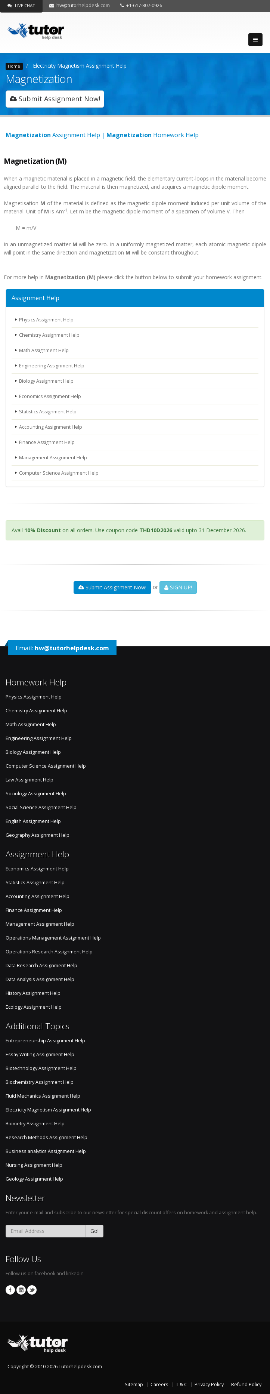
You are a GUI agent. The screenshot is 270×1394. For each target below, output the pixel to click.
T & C (181, 1384)
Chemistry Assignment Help (50, 335)
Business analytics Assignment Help (46, 1151)
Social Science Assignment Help (41, 807)
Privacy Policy (209, 1384)
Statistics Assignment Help (48, 411)
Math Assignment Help (44, 350)
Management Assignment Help (53, 457)
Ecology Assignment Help (34, 1007)
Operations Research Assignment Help (49, 952)
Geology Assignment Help (34, 1179)
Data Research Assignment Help (41, 965)
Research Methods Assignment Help (46, 1137)
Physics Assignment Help (47, 320)
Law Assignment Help (29, 780)
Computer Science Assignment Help (59, 473)
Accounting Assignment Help (51, 427)
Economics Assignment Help (50, 396)
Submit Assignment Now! (55, 98)
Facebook (10, 1290)
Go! (94, 1230)
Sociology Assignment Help (36, 793)
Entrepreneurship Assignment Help (45, 1040)
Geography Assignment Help (37, 835)
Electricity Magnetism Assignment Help (80, 65)
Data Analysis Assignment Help (40, 979)
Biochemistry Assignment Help (40, 1082)
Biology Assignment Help (46, 381)
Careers (159, 1384)
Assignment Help (35, 298)
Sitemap (134, 1384)
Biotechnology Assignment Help (41, 1068)
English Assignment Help (33, 821)
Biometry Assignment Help (35, 1123)
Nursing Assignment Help (34, 1165)
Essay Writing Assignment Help (40, 1054)
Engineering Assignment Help (52, 366)
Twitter (32, 1290)
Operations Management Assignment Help (53, 938)
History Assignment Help (33, 993)
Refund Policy (246, 1384)
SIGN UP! (178, 587)
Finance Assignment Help (47, 442)
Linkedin (21, 1290)
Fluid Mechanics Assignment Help (43, 1096)
